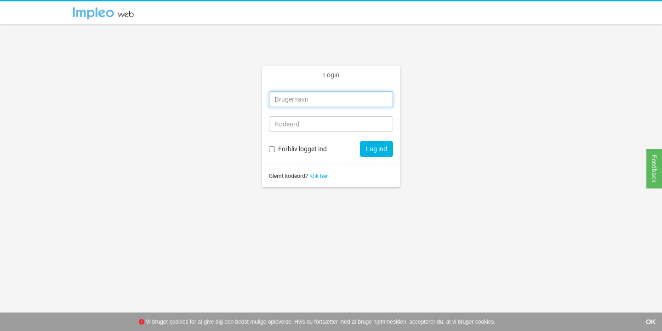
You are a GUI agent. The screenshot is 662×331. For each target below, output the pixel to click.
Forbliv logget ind (302, 149)
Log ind (376, 149)
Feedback (654, 169)
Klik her (318, 176)
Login (331, 75)
